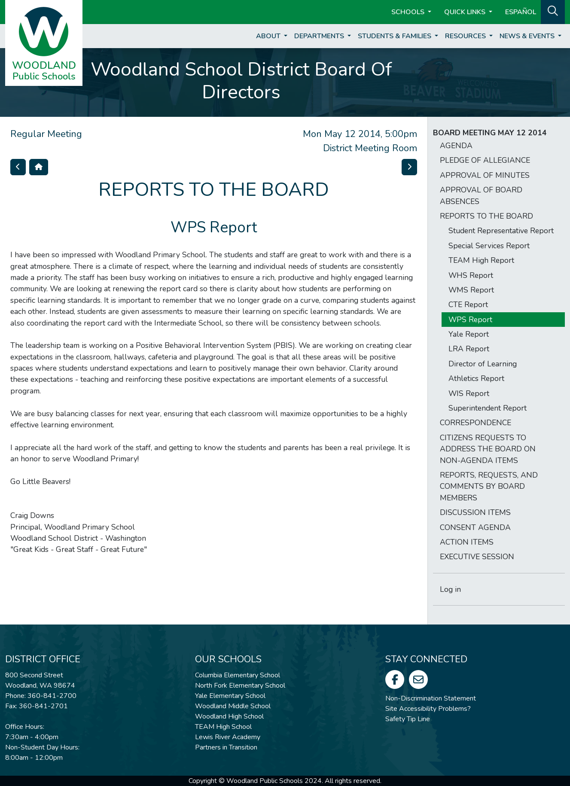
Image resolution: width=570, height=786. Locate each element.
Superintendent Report (487, 408)
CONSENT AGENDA (475, 527)
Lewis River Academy (227, 737)
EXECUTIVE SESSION (477, 556)
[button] (552, 11)
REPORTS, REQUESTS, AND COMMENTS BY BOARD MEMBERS (489, 486)
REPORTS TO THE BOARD (486, 216)
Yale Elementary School (230, 696)
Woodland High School (229, 716)
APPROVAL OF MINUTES (485, 175)
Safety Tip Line (407, 719)
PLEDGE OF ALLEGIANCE (485, 160)
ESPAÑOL (520, 12)
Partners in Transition (226, 747)
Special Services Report (489, 246)
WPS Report (470, 319)
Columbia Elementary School (237, 675)
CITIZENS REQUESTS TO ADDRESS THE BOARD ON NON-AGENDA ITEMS (488, 449)
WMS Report (471, 290)
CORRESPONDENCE (475, 422)
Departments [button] (320, 36)
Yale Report (468, 334)
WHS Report (470, 275)
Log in (450, 589)
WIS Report (468, 393)
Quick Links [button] (465, 12)
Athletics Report (476, 378)
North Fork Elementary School (240, 685)
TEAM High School (223, 726)
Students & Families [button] (395, 36)
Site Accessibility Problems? (428, 708)
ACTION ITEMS (467, 542)
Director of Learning (482, 364)
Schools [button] (408, 12)
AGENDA (456, 145)
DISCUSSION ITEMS (475, 512)
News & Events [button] (528, 36)
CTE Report (468, 304)
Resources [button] (466, 36)
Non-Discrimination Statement (430, 698)
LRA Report (468, 349)
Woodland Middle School (233, 706)
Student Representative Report (501, 230)
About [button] (269, 36)
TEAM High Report (481, 260)
